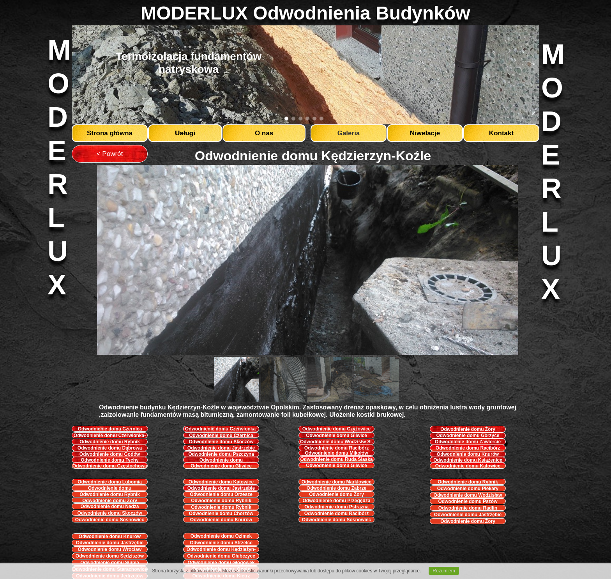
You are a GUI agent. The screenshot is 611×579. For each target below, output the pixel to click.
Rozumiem (444, 571)
